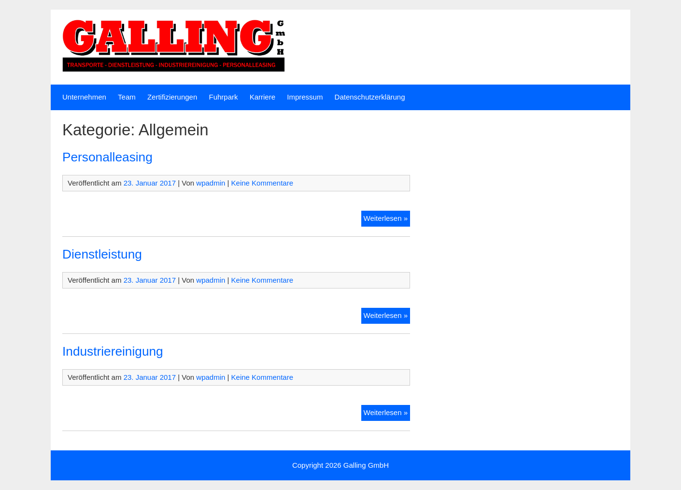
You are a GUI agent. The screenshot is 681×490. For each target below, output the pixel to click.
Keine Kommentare (262, 183)
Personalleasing (107, 157)
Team (127, 97)
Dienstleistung (102, 254)
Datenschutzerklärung (370, 97)
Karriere (262, 97)
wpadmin (210, 183)
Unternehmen (84, 97)
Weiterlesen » (387, 217)
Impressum (305, 97)
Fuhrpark (223, 97)
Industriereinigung (112, 351)
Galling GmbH (366, 465)
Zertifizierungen (172, 97)
